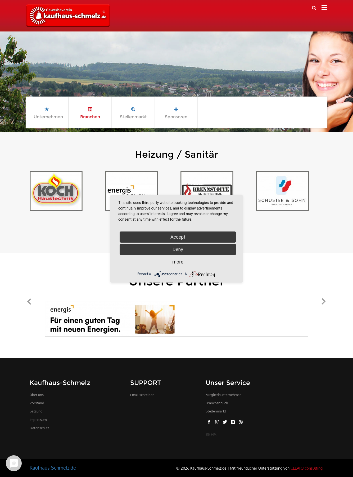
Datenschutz (39, 428)
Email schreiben (142, 395)
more (177, 262)
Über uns (37, 395)
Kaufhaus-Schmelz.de (53, 468)
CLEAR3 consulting (307, 468)
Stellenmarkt (216, 411)
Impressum (38, 419)
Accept (177, 237)
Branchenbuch (217, 403)
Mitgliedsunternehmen (224, 395)
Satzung (36, 411)
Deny (178, 249)
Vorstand (37, 403)
